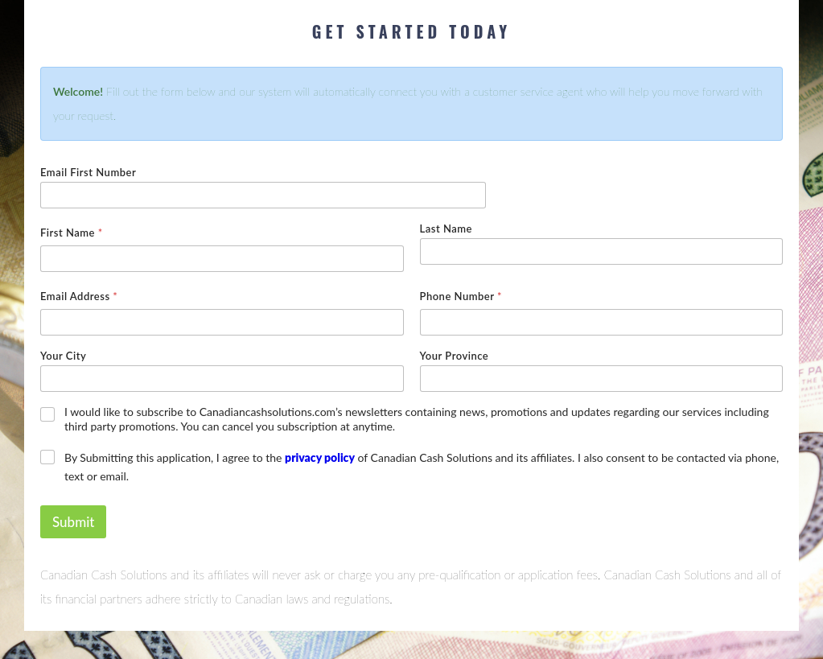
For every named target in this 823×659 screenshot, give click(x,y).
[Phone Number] (602, 322)
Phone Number (461, 296)
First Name (71, 232)
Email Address (78, 296)
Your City (63, 355)
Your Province (454, 355)
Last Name (446, 228)
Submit (73, 521)
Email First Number (88, 172)
